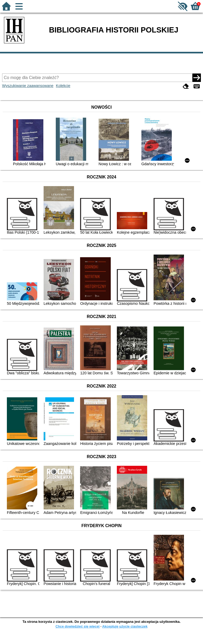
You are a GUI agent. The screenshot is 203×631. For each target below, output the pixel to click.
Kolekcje (63, 86)
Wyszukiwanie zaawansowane (27, 86)
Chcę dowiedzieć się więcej (77, 626)
